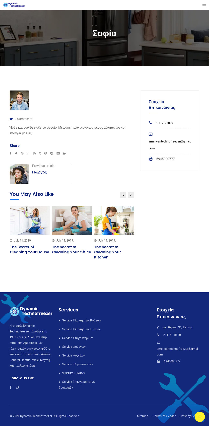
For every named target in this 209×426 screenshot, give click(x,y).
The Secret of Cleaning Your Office (71, 249)
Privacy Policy (190, 416)
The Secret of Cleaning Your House (29, 249)
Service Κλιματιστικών (77, 364)
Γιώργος (39, 172)
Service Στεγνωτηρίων (77, 338)
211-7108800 (164, 123)
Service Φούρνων (74, 347)
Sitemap (142, 416)
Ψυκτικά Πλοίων (73, 373)
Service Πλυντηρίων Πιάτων (81, 329)
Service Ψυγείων (73, 355)
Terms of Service (164, 416)
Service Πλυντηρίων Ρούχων (81, 320)
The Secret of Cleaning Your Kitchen (107, 252)
